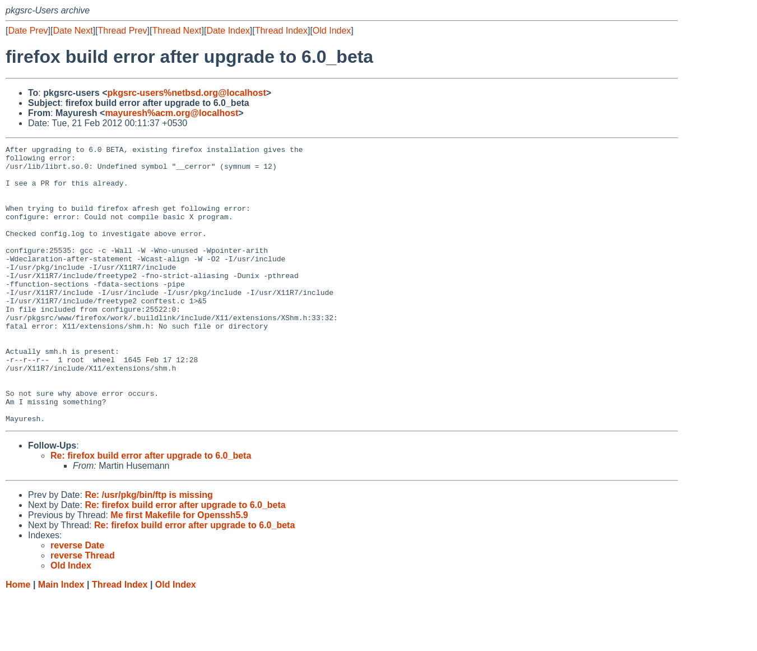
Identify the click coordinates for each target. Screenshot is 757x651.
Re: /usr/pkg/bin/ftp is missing (148, 550)
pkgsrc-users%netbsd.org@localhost (187, 93)
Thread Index (281, 30)
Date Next (72, 30)
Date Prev (28, 30)
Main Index (61, 640)
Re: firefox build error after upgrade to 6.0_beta (150, 511)
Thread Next (176, 30)
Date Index (227, 30)
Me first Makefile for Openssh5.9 (179, 570)
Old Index (332, 30)
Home (18, 640)
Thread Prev (122, 30)
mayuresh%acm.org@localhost (171, 113)
